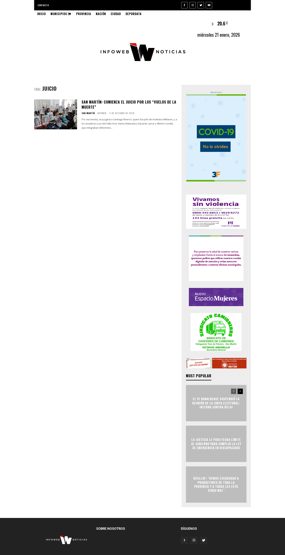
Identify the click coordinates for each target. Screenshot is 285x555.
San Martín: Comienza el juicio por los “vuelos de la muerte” (129, 104)
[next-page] (240, 391)
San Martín (88, 113)
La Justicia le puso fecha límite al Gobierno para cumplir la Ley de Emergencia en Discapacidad (216, 444)
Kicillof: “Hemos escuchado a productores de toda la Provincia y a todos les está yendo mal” (216, 484)
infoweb (101, 113)
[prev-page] (233, 391)
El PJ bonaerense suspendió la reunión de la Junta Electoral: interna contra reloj (216, 403)
